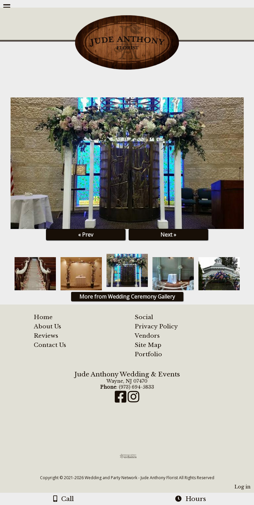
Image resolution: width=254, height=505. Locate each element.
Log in (242, 487)
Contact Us (50, 345)
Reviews (46, 335)
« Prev (85, 234)
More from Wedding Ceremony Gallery (127, 296)
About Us (47, 326)
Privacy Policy (156, 326)
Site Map (148, 345)
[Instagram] (133, 400)
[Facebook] (121, 400)
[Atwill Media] (133, 470)
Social (144, 317)
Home (43, 317)
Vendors (147, 335)
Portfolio (148, 354)
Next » (168, 234)
